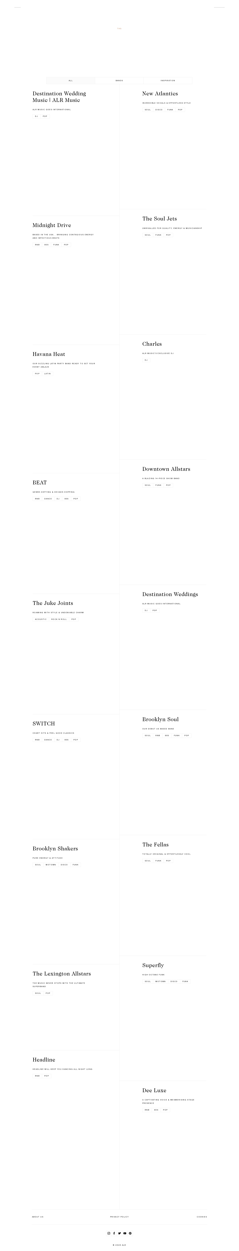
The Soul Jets (159, 218)
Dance (48, 499)
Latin (47, 374)
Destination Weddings (170, 594)
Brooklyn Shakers (55, 848)
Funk (56, 245)
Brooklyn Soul (160, 719)
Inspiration (168, 80)
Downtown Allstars (166, 469)
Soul (38, 865)
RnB (37, 245)
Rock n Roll (59, 619)
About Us (37, 1217)
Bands (119, 80)
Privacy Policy (119, 1217)
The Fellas (155, 844)
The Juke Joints (53, 603)
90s (46, 245)
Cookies (202, 1217)
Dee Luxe (154, 1090)
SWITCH (44, 723)
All (71, 80)
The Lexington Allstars (62, 973)
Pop (45, 116)
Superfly (153, 965)
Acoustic (41, 619)
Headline (44, 1059)
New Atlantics (160, 93)
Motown (51, 865)
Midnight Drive (52, 225)
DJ (36, 116)
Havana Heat (49, 354)
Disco (64, 865)
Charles (152, 344)
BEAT (40, 482)
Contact (219, 6)
